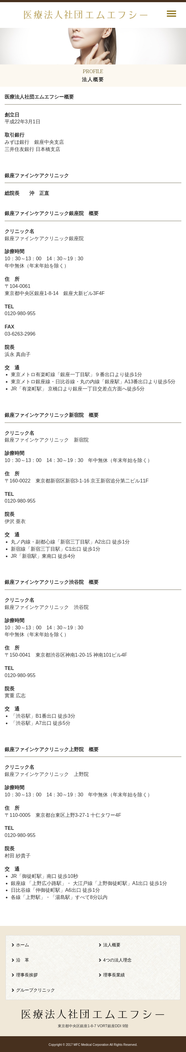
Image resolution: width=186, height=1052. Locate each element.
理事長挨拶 (27, 974)
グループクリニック (35, 990)
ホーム (22, 944)
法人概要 (111, 944)
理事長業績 (114, 974)
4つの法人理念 (117, 959)
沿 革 (22, 959)
